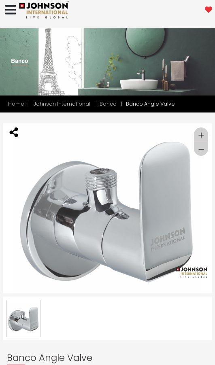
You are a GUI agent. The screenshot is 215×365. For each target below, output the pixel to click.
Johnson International (62, 103)
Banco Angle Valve (150, 103)
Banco (108, 103)
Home (16, 103)
